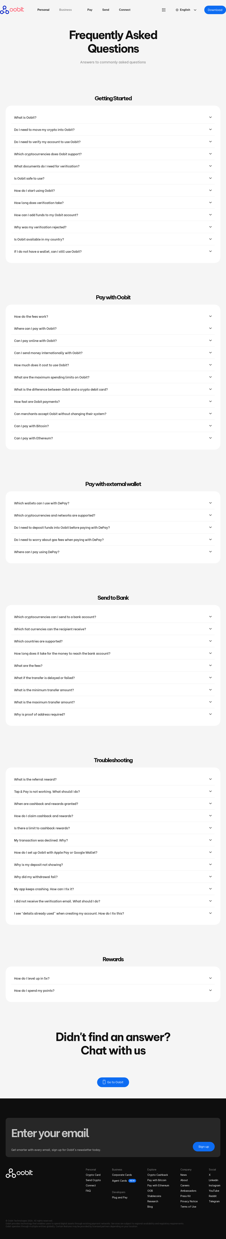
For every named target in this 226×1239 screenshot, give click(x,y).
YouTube (214, 1191)
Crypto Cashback (157, 1175)
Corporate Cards (122, 1175)
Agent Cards (119, 1180)
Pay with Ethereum (158, 1185)
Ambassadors (188, 1191)
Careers (184, 1185)
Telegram (214, 1201)
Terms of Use (188, 1206)
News (183, 1175)
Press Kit (185, 1196)
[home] (12, 10)
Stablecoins (154, 1196)
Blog (150, 1206)
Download (215, 9)
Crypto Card (93, 1175)
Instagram (214, 1185)
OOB (150, 1191)
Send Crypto (93, 1180)
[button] (65, 10)
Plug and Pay (119, 1197)
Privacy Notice (189, 1201)
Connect (91, 1185)
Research (152, 1201)
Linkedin (213, 1180)
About (184, 1180)
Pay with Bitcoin (156, 1180)
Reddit (213, 1196)
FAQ (88, 1191)
